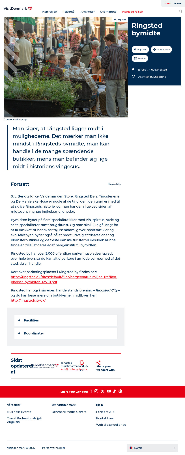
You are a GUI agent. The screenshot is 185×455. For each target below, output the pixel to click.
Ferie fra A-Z (105, 412)
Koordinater (31, 333)
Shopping (159, 76)
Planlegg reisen (132, 11)
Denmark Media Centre (69, 412)
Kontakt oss (105, 418)
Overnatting (108, 11)
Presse (177, 3)
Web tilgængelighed (111, 424)
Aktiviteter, (145, 76)
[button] (85, 365)
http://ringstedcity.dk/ (28, 300)
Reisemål (69, 11)
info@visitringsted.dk (74, 369)
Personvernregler (53, 448)
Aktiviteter (88, 11)
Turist (168, 3)
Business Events (19, 412)
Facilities (28, 320)
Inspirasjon (49, 11)
